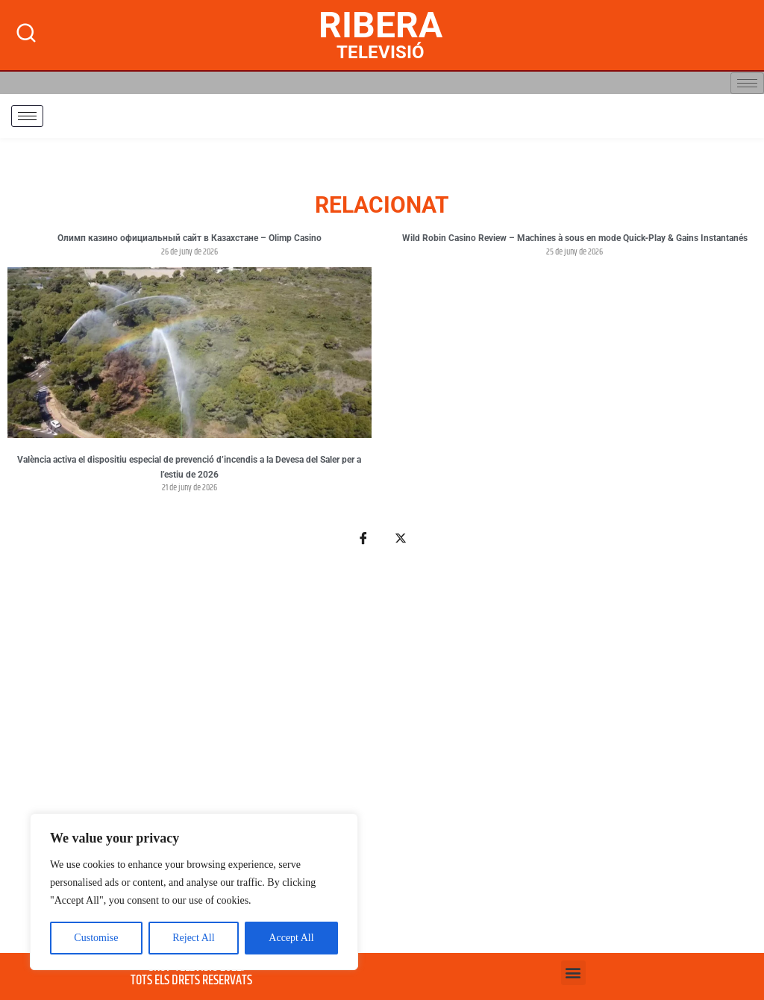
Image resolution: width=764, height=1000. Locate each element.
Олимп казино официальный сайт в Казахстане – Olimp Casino (189, 238)
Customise (96, 937)
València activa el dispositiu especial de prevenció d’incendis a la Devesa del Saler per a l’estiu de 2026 (189, 467)
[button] (573, 972)
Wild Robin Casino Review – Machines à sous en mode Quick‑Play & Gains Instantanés (575, 238)
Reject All (193, 937)
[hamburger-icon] (747, 83)
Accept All (291, 937)
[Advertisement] (382, 758)
